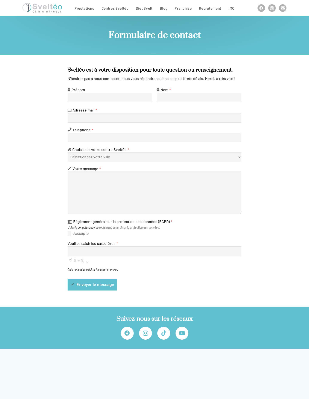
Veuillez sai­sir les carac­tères (93, 243)
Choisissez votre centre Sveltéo (100, 150)
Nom (166, 90)
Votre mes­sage (87, 169)
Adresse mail (85, 110)
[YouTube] (182, 333)
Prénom (78, 90)
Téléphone (83, 130)
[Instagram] (272, 8)
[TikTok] (163, 333)
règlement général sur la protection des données (129, 227)
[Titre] (282, 8)
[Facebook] (261, 8)
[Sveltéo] (42, 8)
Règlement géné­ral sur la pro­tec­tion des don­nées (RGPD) (122, 222)
